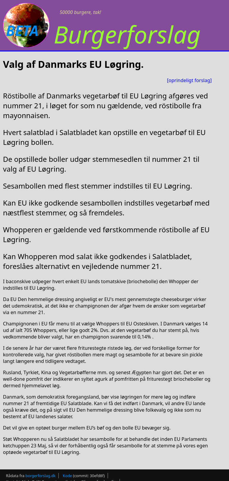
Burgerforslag (127, 34)
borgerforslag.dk (40, 475)
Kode (67, 475)
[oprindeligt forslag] (189, 80)
